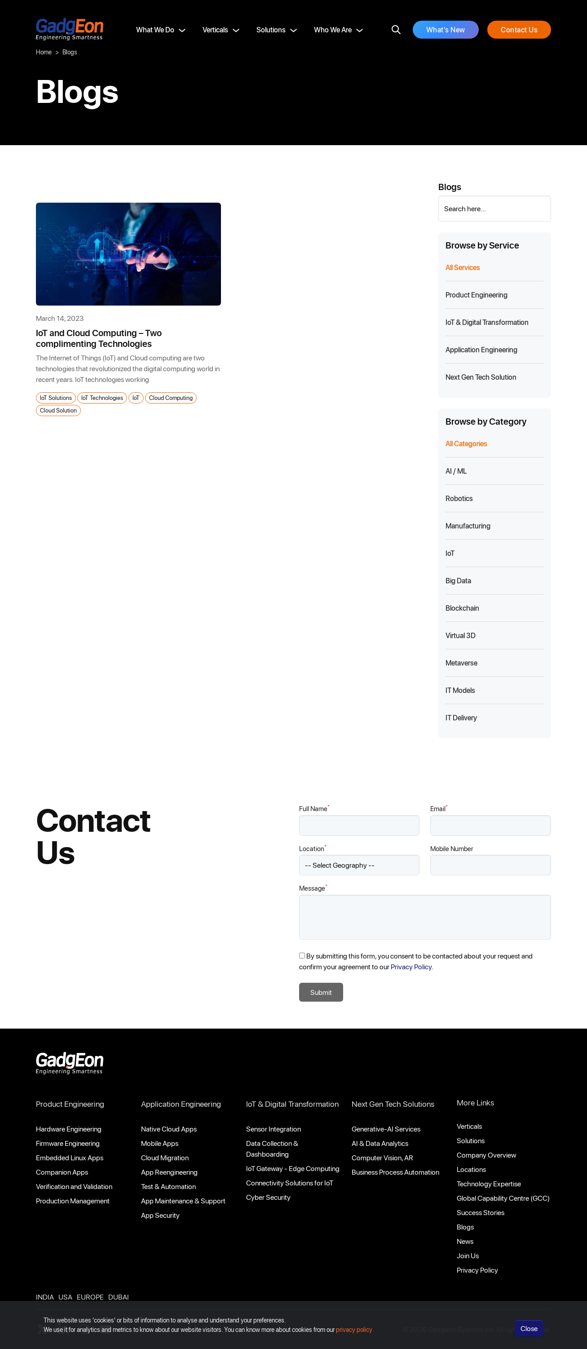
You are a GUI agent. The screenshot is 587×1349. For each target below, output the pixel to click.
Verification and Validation (74, 1186)
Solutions (271, 29)
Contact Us (519, 29)
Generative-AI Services (386, 1128)
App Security (160, 1215)
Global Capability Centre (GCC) (503, 1198)
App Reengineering (169, 1171)
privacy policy (354, 1334)
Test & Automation (168, 1186)
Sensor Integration (273, 1128)
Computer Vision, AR (382, 1157)
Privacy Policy (477, 1269)
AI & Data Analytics (380, 1143)
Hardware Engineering (69, 1128)
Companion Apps (62, 1171)
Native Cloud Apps (169, 1128)
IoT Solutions (56, 397)
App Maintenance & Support (183, 1200)
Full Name (314, 808)
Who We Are (333, 29)
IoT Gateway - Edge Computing (293, 1168)
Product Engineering (70, 1103)
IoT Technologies (102, 397)
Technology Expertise (489, 1183)
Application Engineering (181, 1103)
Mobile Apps (159, 1143)
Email (439, 808)
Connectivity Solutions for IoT (289, 1182)
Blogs (465, 1226)
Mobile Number (451, 848)
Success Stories (480, 1212)
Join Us (468, 1255)
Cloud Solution (58, 410)
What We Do (155, 29)
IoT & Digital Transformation (292, 1103)
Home (44, 52)
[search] (396, 29)
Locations (471, 1169)
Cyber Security (268, 1197)
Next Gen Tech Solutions (393, 1103)
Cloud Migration (165, 1157)
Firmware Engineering (68, 1143)
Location (313, 848)
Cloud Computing (171, 397)
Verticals (215, 29)
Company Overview (486, 1154)
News (465, 1241)
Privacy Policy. (412, 966)
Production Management (73, 1200)
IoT (136, 397)
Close (529, 1333)
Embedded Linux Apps (69, 1157)
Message (313, 887)
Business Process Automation (395, 1171)
